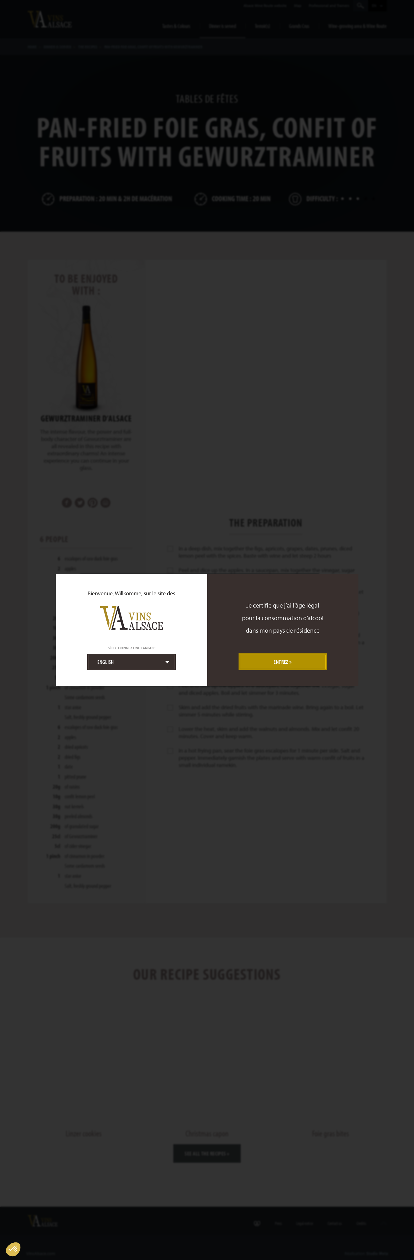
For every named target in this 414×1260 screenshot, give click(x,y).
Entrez (280, 661)
